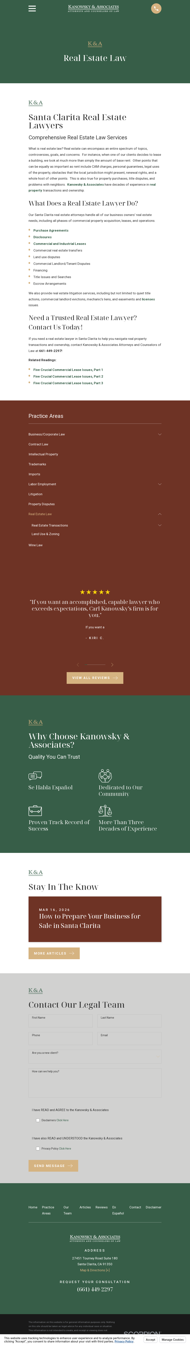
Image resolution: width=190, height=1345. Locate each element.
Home (33, 1209)
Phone (36, 1035)
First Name (38, 1017)
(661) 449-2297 (95, 1290)
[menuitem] (92, 434)
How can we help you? (45, 1072)
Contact (135, 1209)
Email (104, 1035)
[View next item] (113, 665)
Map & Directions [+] (95, 1272)
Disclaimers (55, 1121)
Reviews (102, 1209)
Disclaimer (153, 1209)
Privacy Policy (56, 1150)
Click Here (62, 1121)
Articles (85, 1209)
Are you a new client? (45, 1053)
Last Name (107, 1017)
